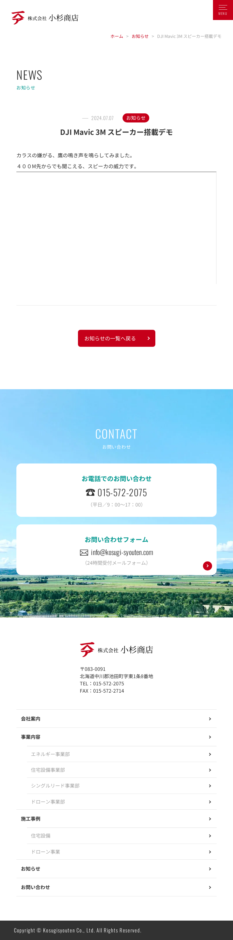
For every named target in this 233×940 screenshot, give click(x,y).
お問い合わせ (35, 887)
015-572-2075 (122, 492)
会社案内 (30, 718)
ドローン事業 (45, 851)
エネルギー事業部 (50, 754)
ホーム (116, 36)
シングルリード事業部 (55, 785)
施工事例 (30, 818)
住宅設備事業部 (48, 769)
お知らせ (140, 36)
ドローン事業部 (48, 801)
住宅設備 (40, 835)
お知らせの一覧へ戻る (110, 338)
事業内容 (30, 736)
